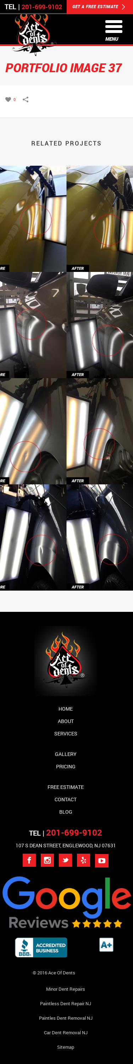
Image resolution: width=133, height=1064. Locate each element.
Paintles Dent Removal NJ (66, 1018)
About (66, 721)
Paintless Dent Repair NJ (65, 1003)
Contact (66, 799)
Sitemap (65, 1047)
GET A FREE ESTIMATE (98, 7)
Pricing (66, 766)
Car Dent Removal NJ (66, 1032)
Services (65, 733)
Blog (65, 811)
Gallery (66, 754)
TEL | (65, 833)
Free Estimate (66, 787)
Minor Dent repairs (65, 989)
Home (66, 708)
